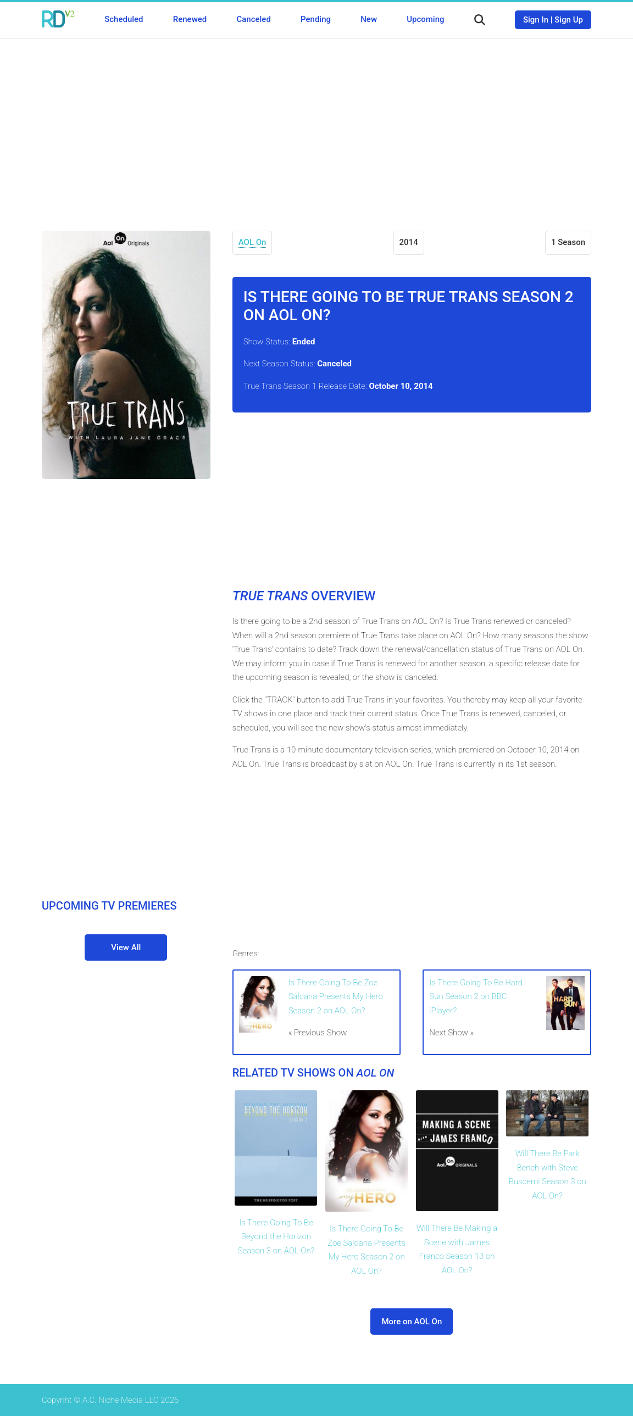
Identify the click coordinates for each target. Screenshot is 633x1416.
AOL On (252, 242)
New (368, 19)
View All (126, 947)
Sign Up (568, 20)
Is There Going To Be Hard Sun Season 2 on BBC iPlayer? (476, 997)
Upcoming (425, 19)
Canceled (253, 19)
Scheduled (123, 19)
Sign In (535, 20)
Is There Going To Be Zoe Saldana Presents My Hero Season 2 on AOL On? (335, 997)
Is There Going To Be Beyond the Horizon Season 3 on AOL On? (276, 1237)
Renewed (190, 19)
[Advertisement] (316, 126)
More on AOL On (411, 1321)
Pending (316, 19)
